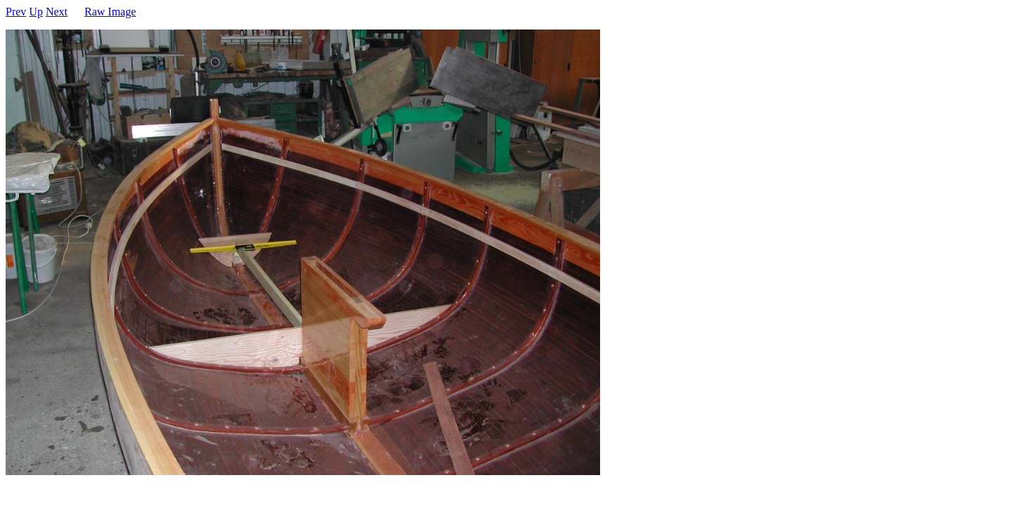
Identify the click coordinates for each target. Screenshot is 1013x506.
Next (57, 12)
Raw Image (110, 12)
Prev (16, 12)
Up (36, 12)
